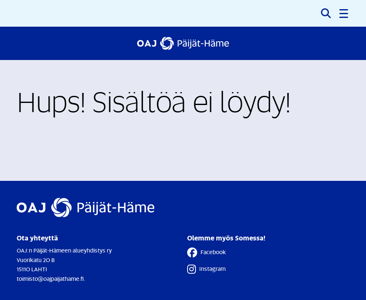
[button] (344, 13)
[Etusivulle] (183, 43)
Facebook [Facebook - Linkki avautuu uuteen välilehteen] (206, 253)
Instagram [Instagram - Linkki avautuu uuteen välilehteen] (206, 269)
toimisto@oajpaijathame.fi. (51, 278)
